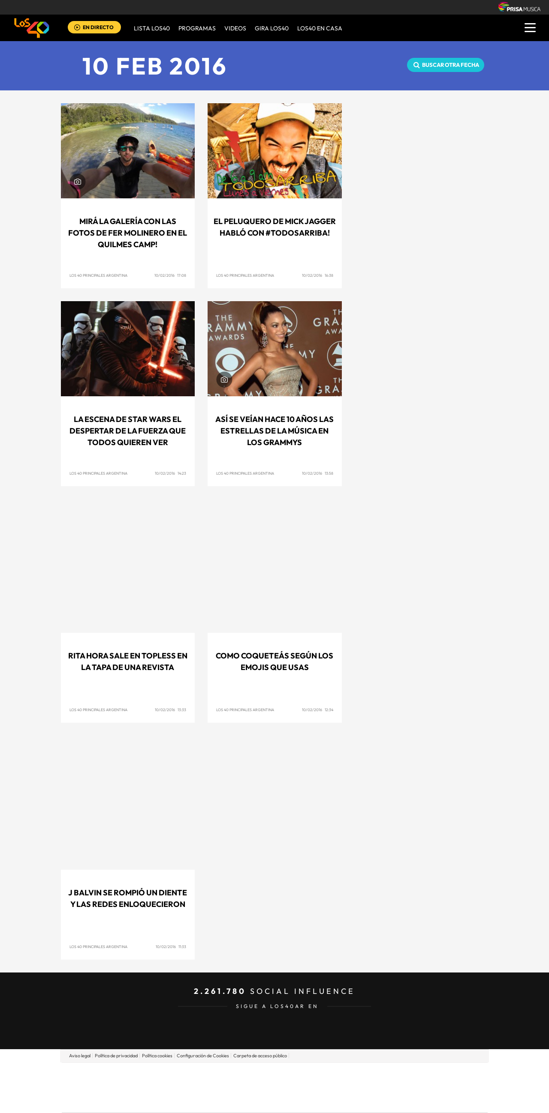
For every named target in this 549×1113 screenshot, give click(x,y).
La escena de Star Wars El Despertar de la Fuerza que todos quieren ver (127, 430)
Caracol (427, 1074)
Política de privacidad (116, 1056)
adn (396, 1074)
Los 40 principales (218, 1074)
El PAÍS (176, 1074)
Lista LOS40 (152, 28)
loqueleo (366, 1100)
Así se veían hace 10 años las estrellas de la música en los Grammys (274, 430)
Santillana (257, 1074)
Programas (197, 28)
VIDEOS (235, 28)
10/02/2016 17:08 (170, 275)
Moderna (213, 1100)
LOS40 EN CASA (319, 28)
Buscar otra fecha (450, 64)
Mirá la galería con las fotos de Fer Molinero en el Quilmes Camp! (127, 232)
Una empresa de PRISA (100, 1081)
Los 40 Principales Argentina (98, 275)
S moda (328, 1100)
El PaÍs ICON (292, 1100)
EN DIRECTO (98, 27)
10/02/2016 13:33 (170, 709)
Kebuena (419, 1087)
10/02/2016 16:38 (317, 275)
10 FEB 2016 (155, 66)
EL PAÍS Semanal (357, 1087)
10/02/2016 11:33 (171, 946)
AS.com (367, 1074)
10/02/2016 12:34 (317, 709)
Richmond (171, 1100)
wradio (260, 1087)
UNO (235, 1087)
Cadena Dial (325, 1087)
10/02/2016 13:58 (317, 473)
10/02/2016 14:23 (170, 473)
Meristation (407, 1100)
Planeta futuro (388, 1087)
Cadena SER (340, 1074)
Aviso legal (79, 1056)
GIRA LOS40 (272, 28)
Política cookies (157, 1056)
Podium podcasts (255, 1100)
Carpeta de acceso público (260, 1056)
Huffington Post (188, 1087)
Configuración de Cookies (203, 1056)
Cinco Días (293, 1087)
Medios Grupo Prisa (100, 1102)
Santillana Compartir (303, 1074)
